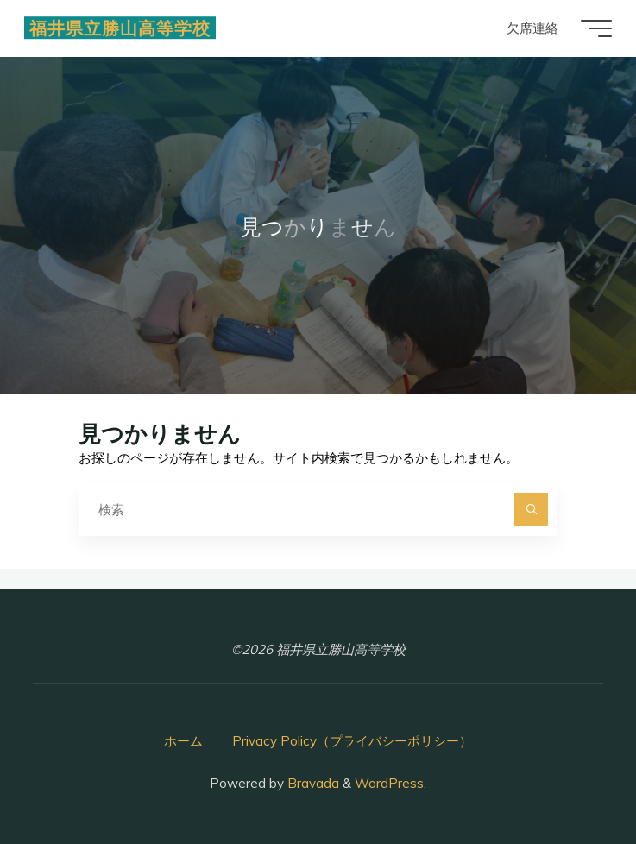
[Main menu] (594, 28)
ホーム (183, 741)
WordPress (389, 783)
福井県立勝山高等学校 (121, 27)
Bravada (311, 783)
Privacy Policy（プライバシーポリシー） (352, 741)
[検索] (531, 510)
